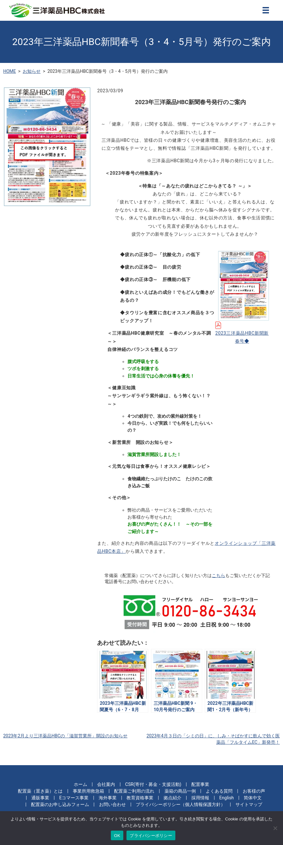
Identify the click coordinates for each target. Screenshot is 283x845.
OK (117, 835)
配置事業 (200, 784)
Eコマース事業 (74, 797)
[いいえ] (275, 828)
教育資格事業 (139, 797)
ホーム (80, 784)
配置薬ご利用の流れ (134, 791)
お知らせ (32, 71)
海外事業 (108, 797)
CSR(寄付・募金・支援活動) (153, 784)
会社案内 (106, 784)
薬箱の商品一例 (180, 791)
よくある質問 (219, 791)
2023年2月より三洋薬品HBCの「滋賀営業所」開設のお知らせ (65, 735)
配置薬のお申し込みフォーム (60, 804)
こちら (218, 575)
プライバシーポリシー (151, 835)
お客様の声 (254, 791)
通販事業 (40, 797)
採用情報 (200, 797)
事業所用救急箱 (88, 791)
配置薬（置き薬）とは (40, 791)
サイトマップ (248, 804)
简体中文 (253, 797)
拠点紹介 (172, 797)
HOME (9, 71)
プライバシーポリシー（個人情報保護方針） (180, 804)
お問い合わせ (112, 804)
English (226, 797)
